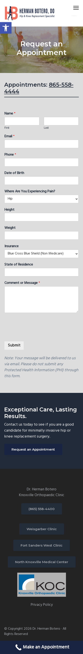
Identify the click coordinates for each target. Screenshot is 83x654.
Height (9, 210)
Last (46, 128)
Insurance (11, 246)
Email (9, 136)
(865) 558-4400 (42, 509)
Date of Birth (14, 173)
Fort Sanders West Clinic (41, 545)
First (6, 128)
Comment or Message (22, 283)
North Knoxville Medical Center (41, 562)
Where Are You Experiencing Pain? (29, 191)
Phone (10, 155)
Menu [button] (74, 8)
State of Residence (18, 264)
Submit (14, 345)
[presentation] (37, 333)
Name (9, 113)
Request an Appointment (33, 449)
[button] (6, 28)
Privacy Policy (42, 605)
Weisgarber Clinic (42, 529)
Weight (9, 228)
